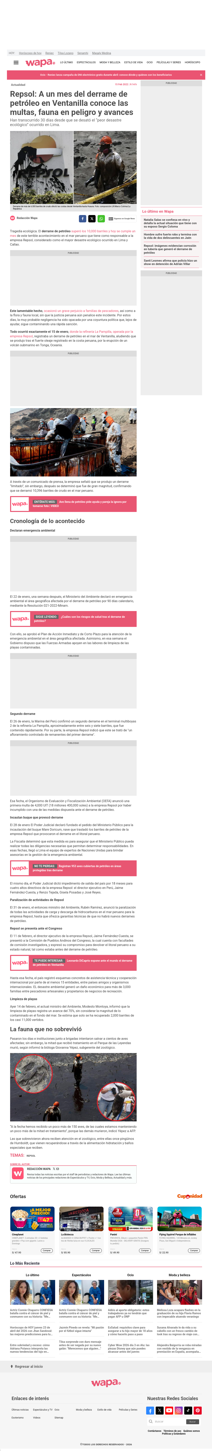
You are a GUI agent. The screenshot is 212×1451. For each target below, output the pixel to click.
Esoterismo (18, 1417)
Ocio (57, 1409)
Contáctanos (154, 1431)
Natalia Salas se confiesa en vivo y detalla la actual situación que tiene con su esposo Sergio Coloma (170, 223)
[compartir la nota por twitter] (92, 218)
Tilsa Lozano (65, 53)
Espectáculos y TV (43, 1409)
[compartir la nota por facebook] (82, 218)
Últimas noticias (20, 1409)
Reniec (49, 53)
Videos (36, 1417)
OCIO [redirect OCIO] (150, 62)
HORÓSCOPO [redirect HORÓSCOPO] (192, 62)
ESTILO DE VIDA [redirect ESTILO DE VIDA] (133, 62)
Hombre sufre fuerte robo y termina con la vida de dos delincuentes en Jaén (170, 236)
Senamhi (82, 53)
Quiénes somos (191, 1431)
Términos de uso (172, 1431)
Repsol (31, 1155)
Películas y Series (128, 1409)
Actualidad (18, 85)
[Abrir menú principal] (16, 62)
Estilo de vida (104, 1409)
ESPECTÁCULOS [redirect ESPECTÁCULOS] (86, 62)
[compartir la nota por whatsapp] (101, 218)
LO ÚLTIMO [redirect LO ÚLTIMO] (66, 62)
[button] (201, 75)
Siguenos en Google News (122, 219)
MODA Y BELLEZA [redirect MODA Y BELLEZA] (110, 62)
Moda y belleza (84, 1409)
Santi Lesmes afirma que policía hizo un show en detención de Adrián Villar (170, 262)
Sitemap (59, 1417)
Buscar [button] (193, 1422)
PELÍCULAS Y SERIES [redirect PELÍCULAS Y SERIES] (169, 62)
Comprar (47, 1250)
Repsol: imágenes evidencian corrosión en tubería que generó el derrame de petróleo (170, 249)
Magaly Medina (101, 53)
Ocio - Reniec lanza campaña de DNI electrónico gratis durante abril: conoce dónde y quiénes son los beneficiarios (106, 74)
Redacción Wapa (27, 218)
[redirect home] (40, 63)
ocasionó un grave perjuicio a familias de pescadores (81, 311)
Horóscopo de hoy (30, 53)
